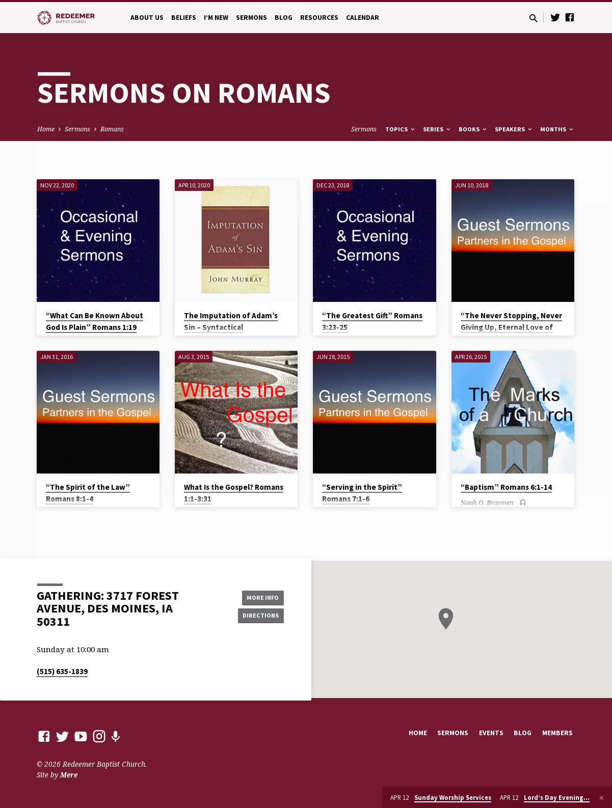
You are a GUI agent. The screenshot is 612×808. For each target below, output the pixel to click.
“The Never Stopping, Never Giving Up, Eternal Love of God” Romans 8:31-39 (511, 327)
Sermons (251, 17)
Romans (112, 129)
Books (473, 129)
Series (437, 129)
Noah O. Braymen (487, 502)
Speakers (514, 129)
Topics (400, 129)
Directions (258, 616)
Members (557, 733)
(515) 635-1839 (62, 671)
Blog (283, 17)
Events (491, 733)
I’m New (216, 17)
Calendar (362, 17)
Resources (319, 17)
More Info (258, 595)
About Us (147, 17)
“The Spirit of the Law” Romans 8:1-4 (88, 493)
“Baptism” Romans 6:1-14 (506, 487)
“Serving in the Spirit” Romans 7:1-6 (362, 493)
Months (557, 129)
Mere (68, 774)
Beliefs (183, 17)
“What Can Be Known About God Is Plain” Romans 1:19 (94, 321)
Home (46, 129)
